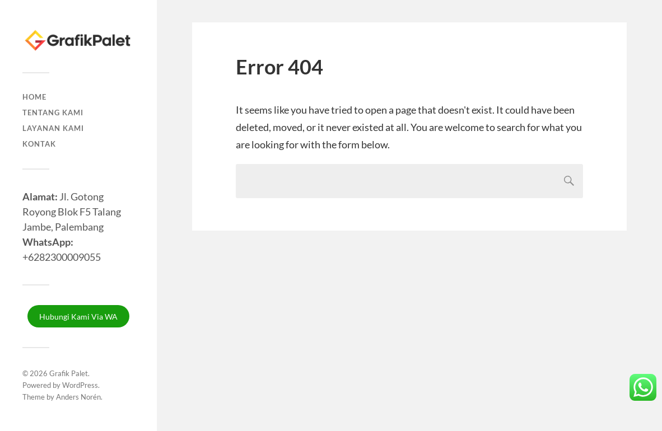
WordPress (80, 385)
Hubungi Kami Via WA (78, 316)
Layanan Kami (53, 128)
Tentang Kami (52, 112)
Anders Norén (78, 396)
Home (34, 96)
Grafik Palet (68, 373)
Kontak (39, 143)
